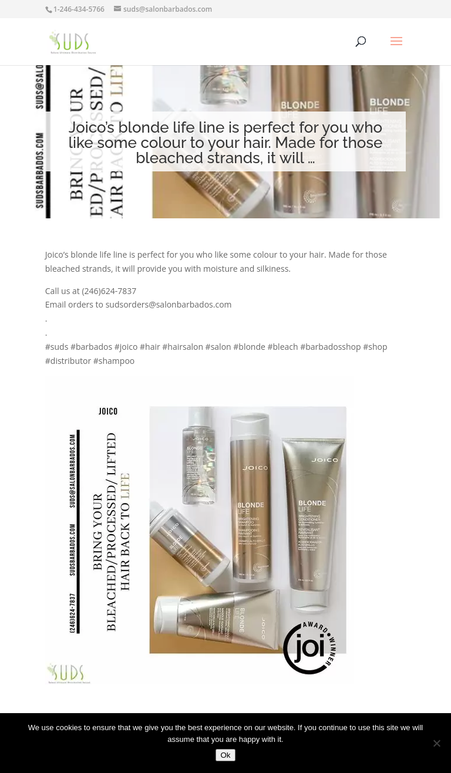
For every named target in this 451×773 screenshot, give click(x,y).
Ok (225, 755)
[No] (436, 743)
